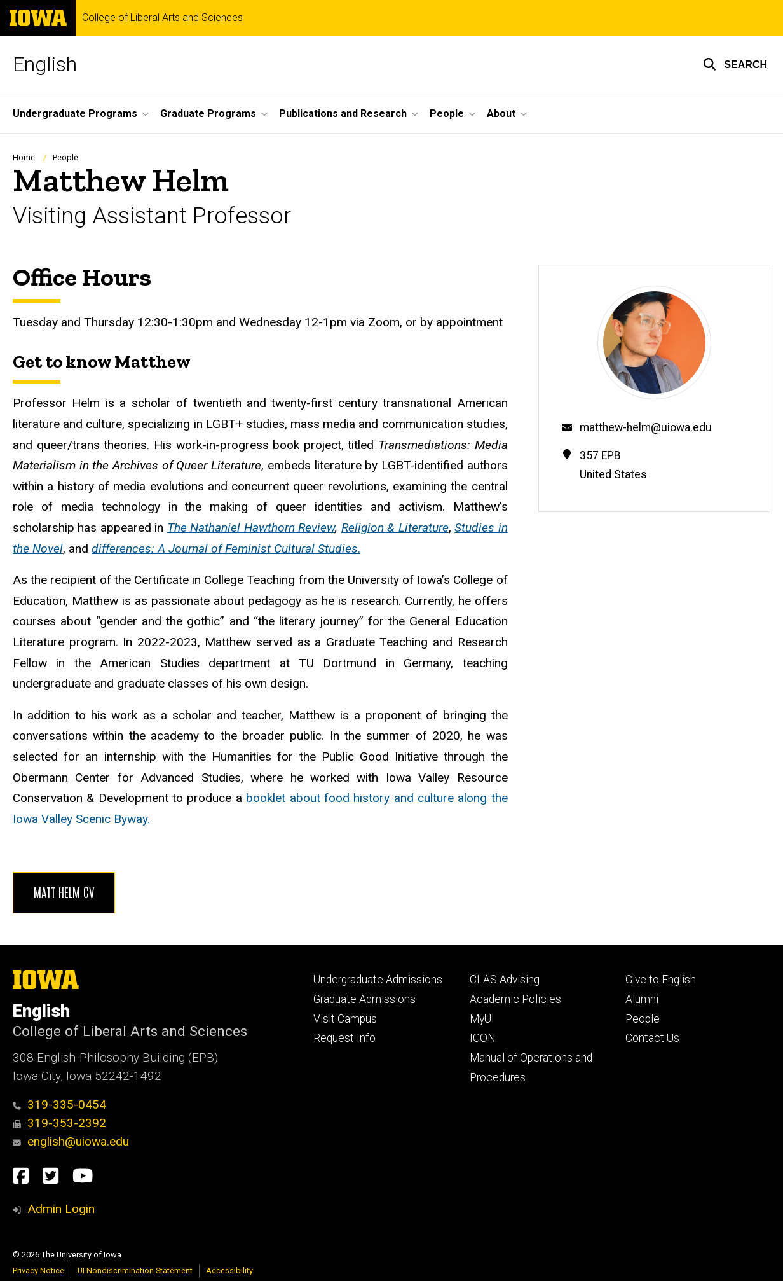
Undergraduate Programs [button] (75, 113)
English (45, 64)
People (65, 157)
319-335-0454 (59, 1104)
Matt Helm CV (64, 891)
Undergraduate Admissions (377, 979)
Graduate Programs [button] (208, 113)
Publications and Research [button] (343, 113)
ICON (483, 1038)
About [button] (501, 113)
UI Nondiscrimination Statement (135, 1270)
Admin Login (61, 1208)
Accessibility (229, 1270)
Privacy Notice (38, 1270)
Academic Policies (515, 999)
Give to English (660, 979)
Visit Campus (345, 1019)
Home (24, 157)
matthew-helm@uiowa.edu (646, 427)
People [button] (447, 113)
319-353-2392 (59, 1123)
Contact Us (652, 1038)
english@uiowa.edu (71, 1141)
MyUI (482, 1019)
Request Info (344, 1038)
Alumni (641, 999)
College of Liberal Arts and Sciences (162, 18)
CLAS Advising (505, 979)
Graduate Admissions (364, 999)
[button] (735, 64)
